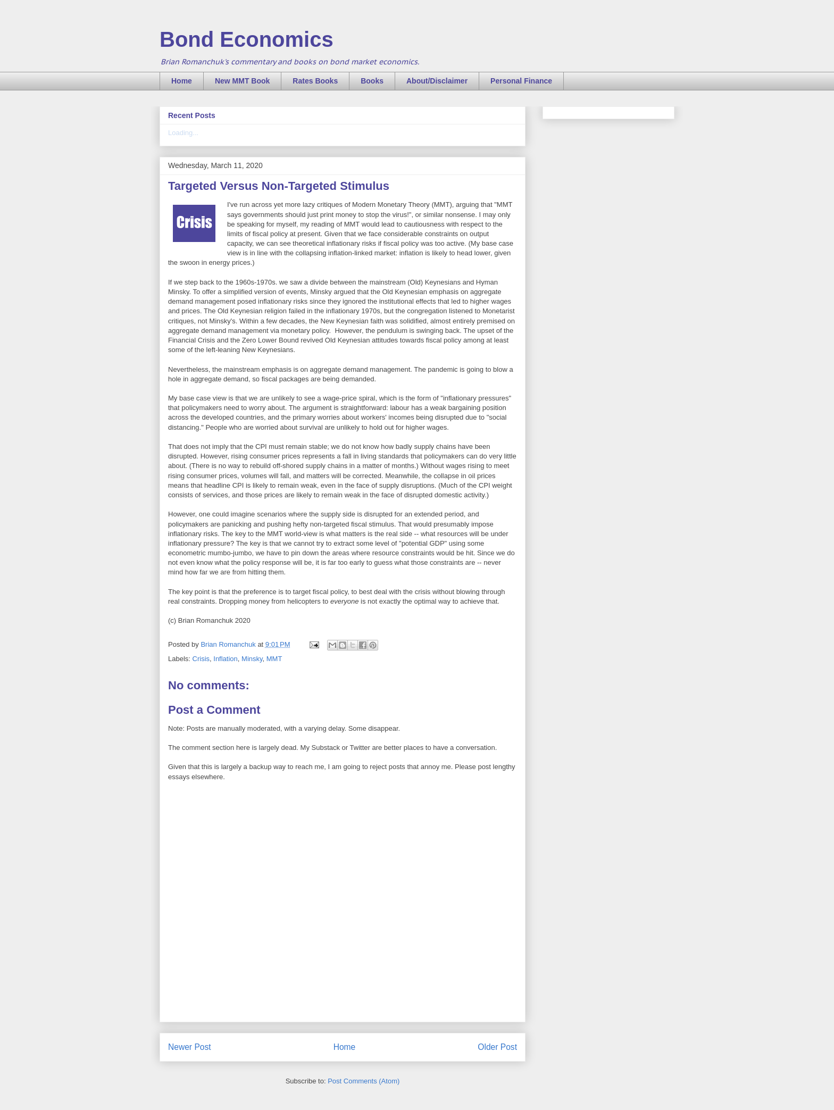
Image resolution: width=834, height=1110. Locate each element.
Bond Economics (246, 39)
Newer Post (189, 1046)
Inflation (225, 659)
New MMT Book (242, 81)
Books (372, 81)
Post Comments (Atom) (363, 1081)
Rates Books (315, 81)
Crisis (201, 659)
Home (181, 81)
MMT (274, 659)
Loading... (183, 133)
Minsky (251, 659)
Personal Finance (521, 81)
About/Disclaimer (437, 81)
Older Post (497, 1046)
